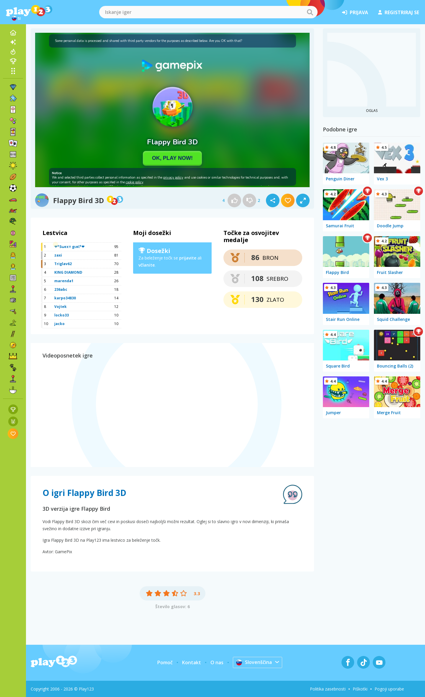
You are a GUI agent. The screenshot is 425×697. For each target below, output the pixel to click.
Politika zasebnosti (328, 689)
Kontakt (191, 662)
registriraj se (398, 12)
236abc (60, 289)
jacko (59, 323)
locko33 (61, 315)
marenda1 (63, 280)
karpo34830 (65, 298)
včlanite (146, 265)
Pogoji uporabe (389, 689)
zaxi (58, 255)
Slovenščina (254, 662)
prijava (355, 12)
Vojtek (60, 306)
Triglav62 (63, 263)
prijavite (187, 258)
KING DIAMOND (68, 272)
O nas (216, 662)
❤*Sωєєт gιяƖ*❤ (69, 246)
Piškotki (360, 689)
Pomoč (165, 662)
